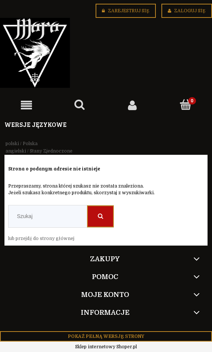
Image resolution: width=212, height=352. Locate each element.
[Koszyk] (186, 104)
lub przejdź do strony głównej (41, 238)
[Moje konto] (132, 105)
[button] (26, 105)
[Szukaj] (80, 104)
